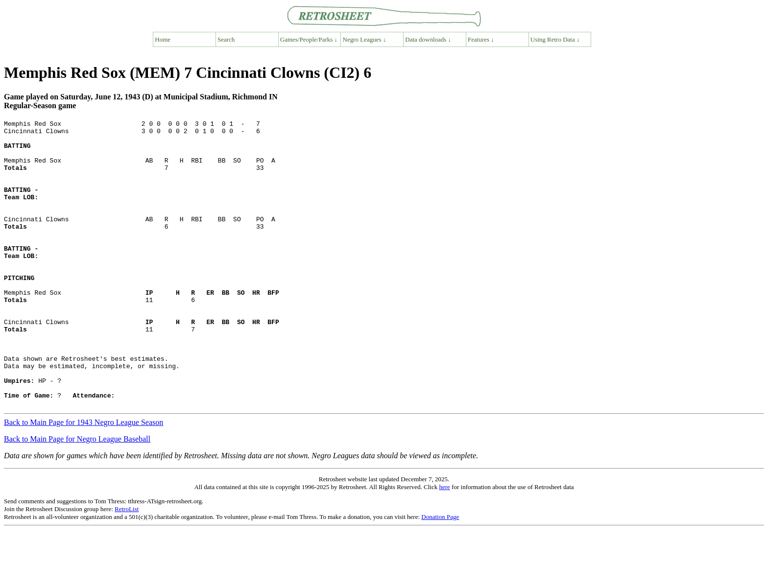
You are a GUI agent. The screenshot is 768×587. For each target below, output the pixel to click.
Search (226, 39)
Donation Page (440, 574)
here (444, 544)
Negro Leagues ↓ (364, 39)
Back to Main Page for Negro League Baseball (77, 496)
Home (162, 39)
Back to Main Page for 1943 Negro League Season (83, 479)
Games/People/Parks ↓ (308, 39)
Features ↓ (481, 39)
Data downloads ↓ (428, 39)
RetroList (127, 566)
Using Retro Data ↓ (555, 39)
